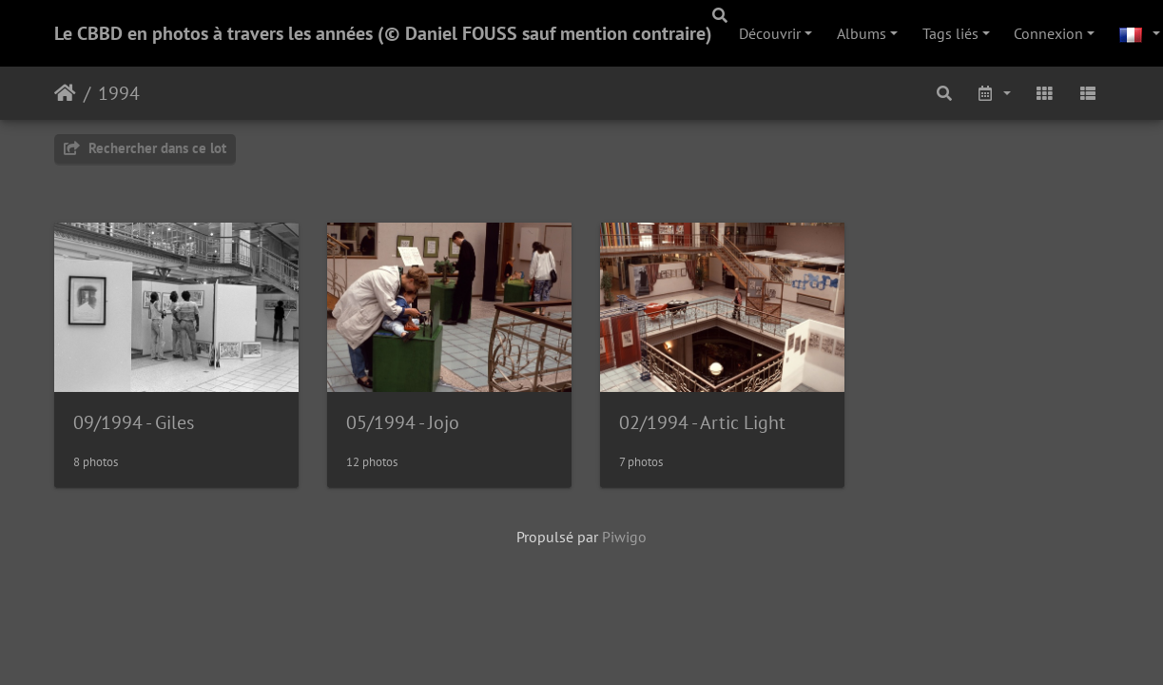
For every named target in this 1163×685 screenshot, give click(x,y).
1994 (119, 93)
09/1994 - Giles (133, 424)
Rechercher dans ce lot (145, 148)
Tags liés (950, 33)
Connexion (1048, 33)
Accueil (65, 93)
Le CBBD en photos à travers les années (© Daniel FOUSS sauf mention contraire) (383, 33)
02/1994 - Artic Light (709, 424)
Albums (861, 33)
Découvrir (770, 33)
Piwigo (624, 539)
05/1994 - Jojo (405, 424)
